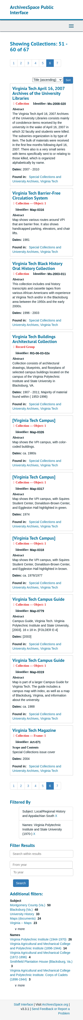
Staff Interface (23, 1004)
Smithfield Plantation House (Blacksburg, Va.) (41, 961)
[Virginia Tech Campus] (33, 420)
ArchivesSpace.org (55, 1004)
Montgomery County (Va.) (28, 905)
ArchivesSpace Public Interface (32, 10)
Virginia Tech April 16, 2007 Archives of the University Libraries (38, 93)
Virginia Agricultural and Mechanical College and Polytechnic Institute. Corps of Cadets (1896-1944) (40, 975)
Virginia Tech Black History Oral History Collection (37, 266)
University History (22, 914)
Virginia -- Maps (21, 923)
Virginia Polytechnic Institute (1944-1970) (38, 939)
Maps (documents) (23, 918)
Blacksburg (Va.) (21, 909)
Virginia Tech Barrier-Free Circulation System (36, 195)
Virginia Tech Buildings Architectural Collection (34, 339)
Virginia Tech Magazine (34, 730)
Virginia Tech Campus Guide (38, 599)
